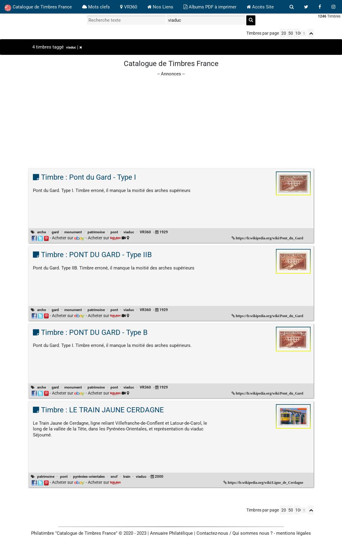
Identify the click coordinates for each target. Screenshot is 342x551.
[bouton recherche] (291, 7)
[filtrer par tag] (206, 20)
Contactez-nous (212, 533)
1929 (163, 232)
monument (73, 232)
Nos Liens (160, 7)
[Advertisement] (171, 119)
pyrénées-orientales (89, 476)
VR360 (128, 7)
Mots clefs (96, 7)
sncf (113, 476)
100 (297, 33)
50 (290, 33)
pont (114, 232)
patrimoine (96, 232)
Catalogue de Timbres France (38, 7)
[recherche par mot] (126, 20)
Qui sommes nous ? (252, 533)
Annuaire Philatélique (171, 533)
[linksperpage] (304, 33)
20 (283, 33)
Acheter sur (68, 237)
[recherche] (250, 20)
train (126, 476)
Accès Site (260, 7)
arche (41, 232)
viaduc (74, 47)
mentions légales (293, 533)
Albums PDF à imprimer (210, 7)
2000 (159, 476)
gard (55, 232)
